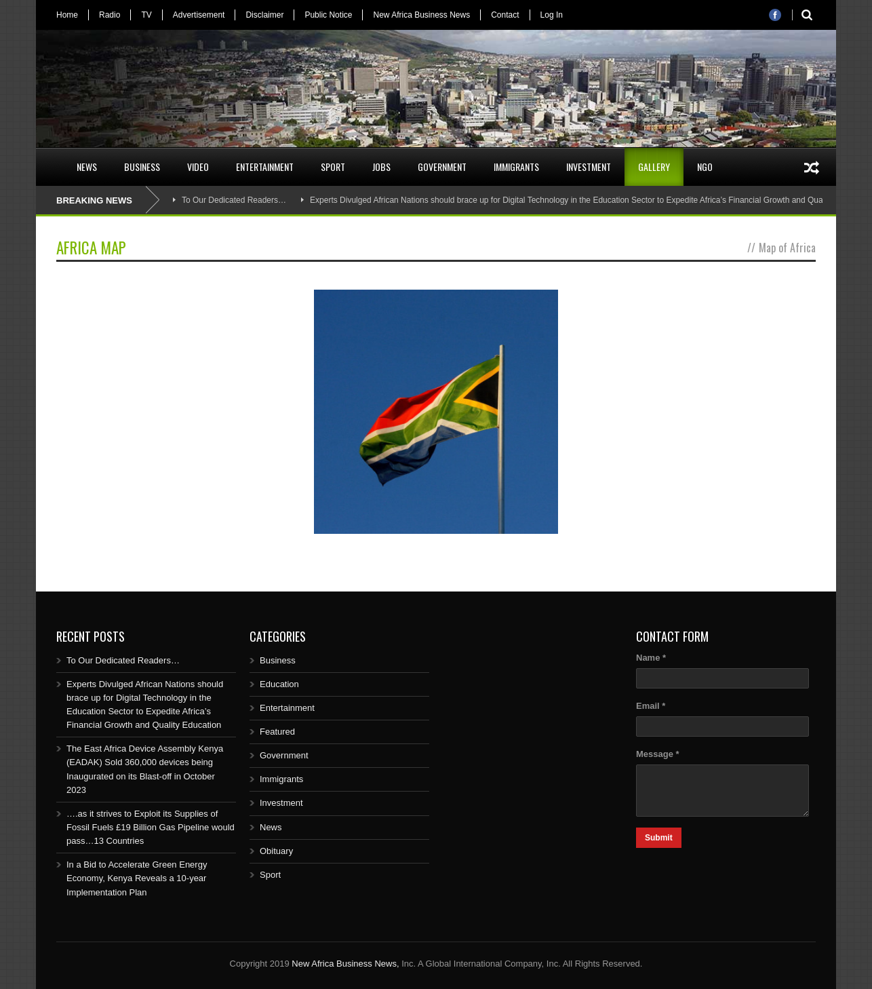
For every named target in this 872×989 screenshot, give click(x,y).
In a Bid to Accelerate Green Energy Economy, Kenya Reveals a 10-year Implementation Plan (136, 878)
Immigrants (516, 166)
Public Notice (328, 15)
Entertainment (265, 166)
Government (442, 166)
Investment (588, 166)
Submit (659, 837)
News (87, 166)
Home (67, 15)
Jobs (381, 166)
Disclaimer (264, 15)
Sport (333, 166)
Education (279, 684)
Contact (505, 15)
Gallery (654, 166)
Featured (277, 731)
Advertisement (199, 15)
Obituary (276, 851)
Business (142, 166)
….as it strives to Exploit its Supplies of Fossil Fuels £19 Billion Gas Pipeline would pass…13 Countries (150, 827)
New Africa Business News (421, 15)
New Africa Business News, (345, 963)
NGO (705, 166)
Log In (551, 15)
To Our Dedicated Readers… (234, 200)
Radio (109, 15)
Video (198, 166)
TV (146, 15)
